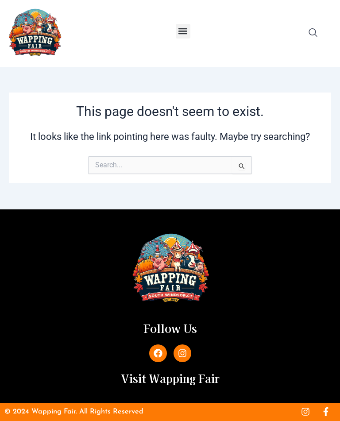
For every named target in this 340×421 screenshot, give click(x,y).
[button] (183, 31)
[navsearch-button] (313, 33)
